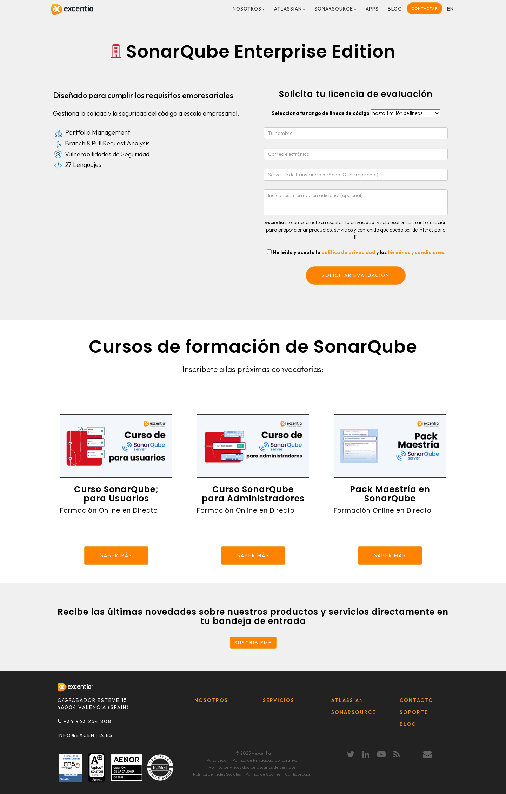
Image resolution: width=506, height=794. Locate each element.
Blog (395, 9)
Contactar (424, 8)
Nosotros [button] (249, 9)
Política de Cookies (262, 774)
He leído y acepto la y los (359, 252)
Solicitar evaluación (356, 275)
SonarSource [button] (335, 9)
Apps (372, 9)
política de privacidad (348, 252)
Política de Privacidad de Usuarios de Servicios (252, 767)
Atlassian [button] (289, 9)
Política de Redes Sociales (217, 774)
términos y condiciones (416, 252)
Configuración (298, 774)
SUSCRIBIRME (253, 642)
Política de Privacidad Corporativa (265, 760)
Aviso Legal (217, 760)
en (450, 9)
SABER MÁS (116, 555)
